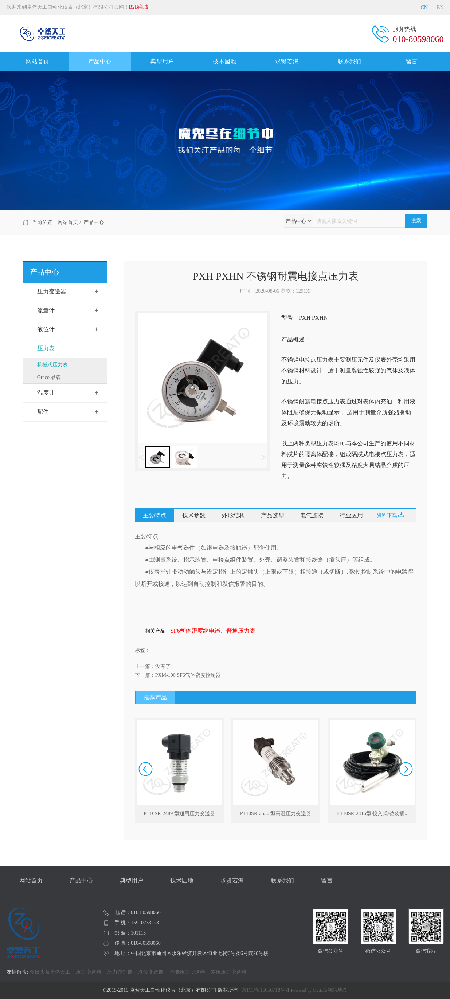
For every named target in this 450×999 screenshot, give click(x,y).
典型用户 (162, 61)
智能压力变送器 (187, 972)
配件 (43, 411)
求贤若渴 (286, 61)
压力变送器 (51, 291)
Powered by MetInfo (309, 990)
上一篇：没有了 (153, 666)
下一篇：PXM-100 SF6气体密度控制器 (178, 675)
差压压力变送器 (228, 972)
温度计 (46, 393)
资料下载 (390, 515)
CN (423, 7)
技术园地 (224, 61)
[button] (406, 769)
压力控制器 (120, 972)
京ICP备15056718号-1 (265, 990)
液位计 (46, 329)
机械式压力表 (52, 364)
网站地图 (337, 990)
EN (440, 7)
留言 (412, 61)
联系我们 (349, 61)
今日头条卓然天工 (50, 972)
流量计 (46, 310)
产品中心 (99, 61)
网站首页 (37, 61)
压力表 (46, 348)
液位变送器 (151, 972)
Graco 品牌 (49, 377)
